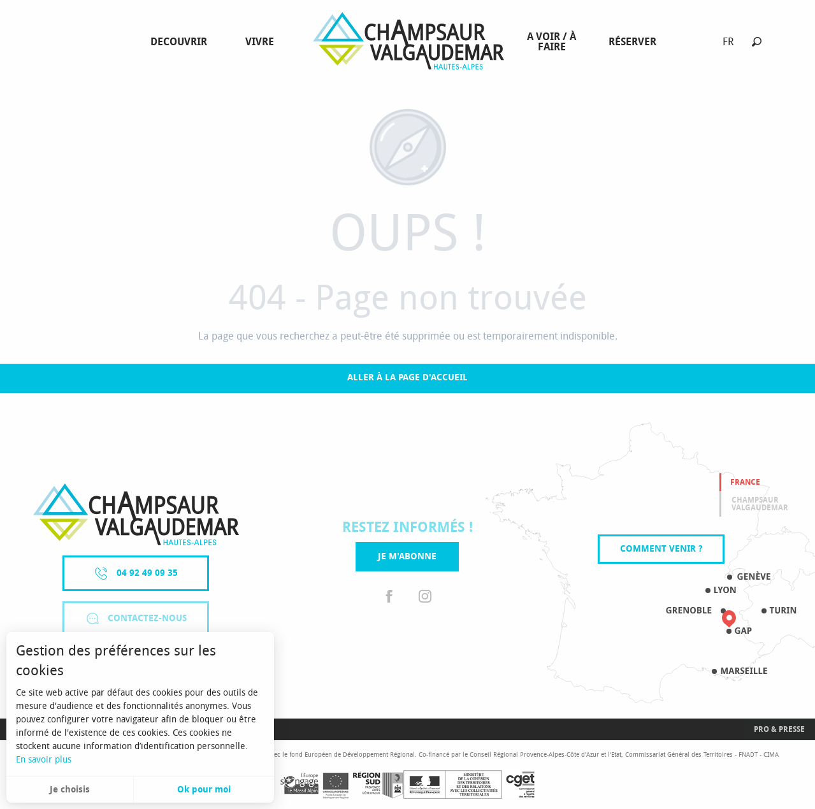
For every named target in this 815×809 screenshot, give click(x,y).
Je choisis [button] (70, 789)
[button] (757, 42)
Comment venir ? (661, 548)
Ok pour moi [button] (204, 789)
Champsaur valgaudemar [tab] (760, 504)
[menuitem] (181, 42)
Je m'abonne (407, 556)
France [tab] (745, 482)
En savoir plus (43, 759)
